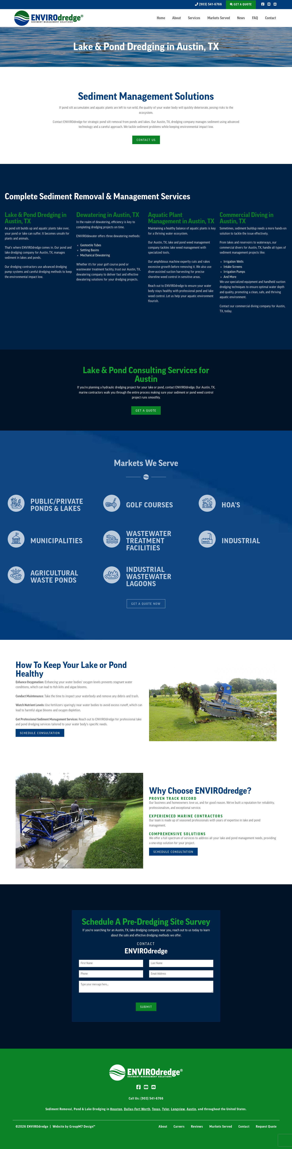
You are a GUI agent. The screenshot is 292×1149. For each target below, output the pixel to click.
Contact (270, 18)
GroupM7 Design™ (82, 1126)
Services (194, 18)
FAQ (255, 18)
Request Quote (266, 1126)
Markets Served (218, 18)
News (241, 18)
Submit (146, 1006)
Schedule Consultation (40, 732)
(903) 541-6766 (207, 4)
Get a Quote (240, 4)
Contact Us (146, 139)
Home (161, 18)
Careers (179, 1126)
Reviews (197, 1126)
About (176, 18)
